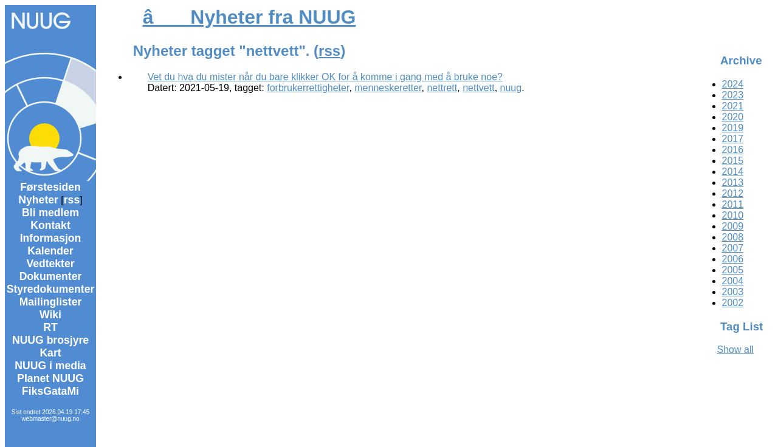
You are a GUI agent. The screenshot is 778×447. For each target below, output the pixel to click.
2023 (733, 95)
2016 (733, 150)
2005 (733, 270)
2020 (733, 117)
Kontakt (50, 225)
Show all (735, 349)
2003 (733, 292)
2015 (733, 160)
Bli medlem (50, 212)
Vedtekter (50, 264)
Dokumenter (50, 276)
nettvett (478, 88)
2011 (733, 204)
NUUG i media (50, 366)
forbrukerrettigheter (308, 88)
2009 (733, 226)
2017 (733, 139)
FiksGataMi (50, 391)
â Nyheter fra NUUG (249, 17)
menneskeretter (387, 88)
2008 (733, 237)
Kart (50, 353)
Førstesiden (50, 187)
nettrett (442, 88)
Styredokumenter (51, 289)
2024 (733, 84)
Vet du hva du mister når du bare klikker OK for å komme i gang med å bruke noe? (325, 77)
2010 (733, 215)
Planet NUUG (50, 378)
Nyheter (38, 200)
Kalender (50, 251)
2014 (733, 171)
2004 (733, 281)
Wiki (50, 315)
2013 (733, 182)
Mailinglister (50, 302)
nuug (511, 88)
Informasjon (50, 238)
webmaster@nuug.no (50, 418)
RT (50, 327)
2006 (733, 259)
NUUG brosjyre (50, 340)
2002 (733, 303)
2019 (733, 128)
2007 (733, 248)
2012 (733, 193)
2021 (733, 106)
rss (72, 200)
